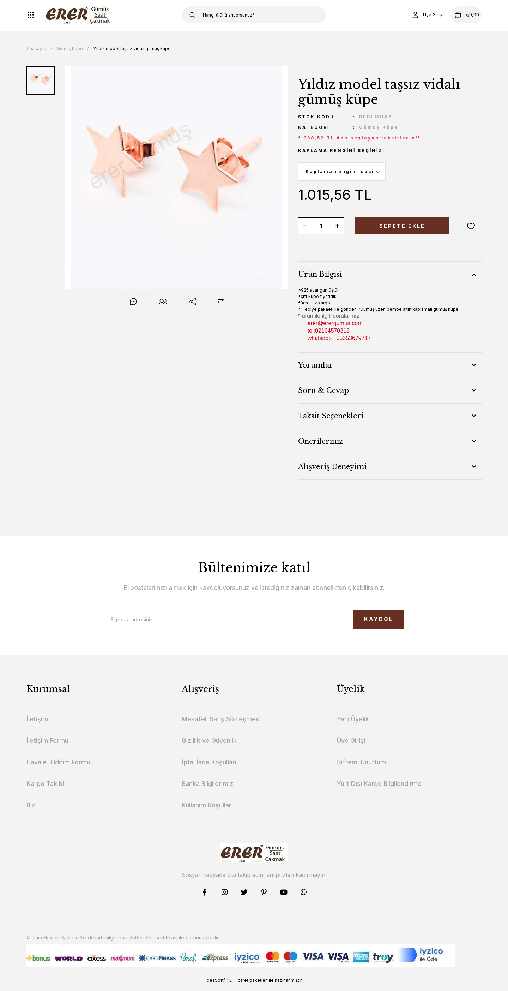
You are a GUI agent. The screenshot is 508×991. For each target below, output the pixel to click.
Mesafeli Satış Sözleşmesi (221, 724)
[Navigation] (30, 15)
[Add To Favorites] (471, 225)
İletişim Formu (47, 746)
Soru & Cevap (323, 390)
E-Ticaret (238, 986)
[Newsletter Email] (254, 622)
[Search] (254, 14)
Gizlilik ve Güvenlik (209, 746)
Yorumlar (315, 365)
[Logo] (79, 15)
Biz (30, 810)
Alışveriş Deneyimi (332, 466)
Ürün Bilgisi (320, 274)
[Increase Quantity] (337, 226)
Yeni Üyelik (353, 724)
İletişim (37, 724)
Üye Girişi (351, 746)
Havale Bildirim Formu (58, 767)
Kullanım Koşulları (207, 810)
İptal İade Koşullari (209, 767)
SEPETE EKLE (402, 225)
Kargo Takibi (45, 789)
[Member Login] (411, 14)
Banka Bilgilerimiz (207, 789)
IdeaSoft (215, 986)
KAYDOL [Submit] (365, 622)
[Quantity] (321, 226)
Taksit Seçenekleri (330, 416)
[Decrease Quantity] (304, 226)
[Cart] (458, 14)
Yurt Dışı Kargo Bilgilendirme (379, 789)
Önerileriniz (320, 441)
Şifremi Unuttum (361, 767)
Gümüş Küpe (378, 127)
